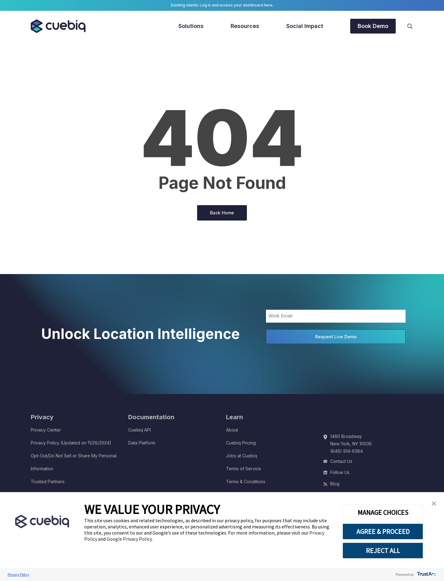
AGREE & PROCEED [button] (383, 531)
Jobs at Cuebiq (241, 455)
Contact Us (341, 461)
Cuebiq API (139, 429)
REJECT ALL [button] (383, 550)
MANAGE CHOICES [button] (383, 512)
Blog (334, 483)
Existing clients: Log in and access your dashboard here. (222, 5)
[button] (434, 503)
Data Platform (141, 442)
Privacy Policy (18, 574)
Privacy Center (46, 429)
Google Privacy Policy (129, 539)
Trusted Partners (48, 481)
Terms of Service (243, 468)
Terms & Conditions (245, 481)
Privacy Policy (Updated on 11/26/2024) (71, 442)
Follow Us (340, 472)
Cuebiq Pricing (241, 442)
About (232, 429)
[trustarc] (426, 574)
